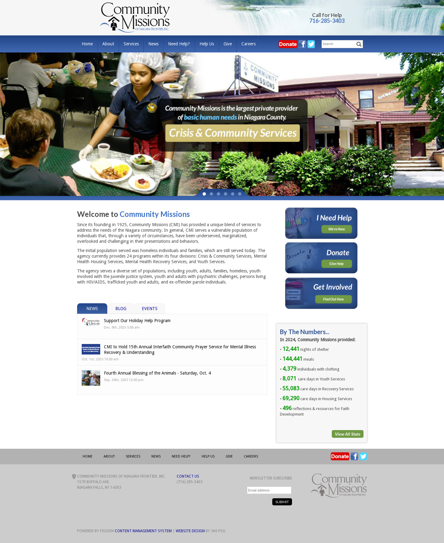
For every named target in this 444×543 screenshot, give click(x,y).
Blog (120, 308)
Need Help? (179, 43)
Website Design (190, 531)
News (153, 43)
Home (87, 43)
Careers (248, 43)
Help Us (206, 43)
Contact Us (188, 476)
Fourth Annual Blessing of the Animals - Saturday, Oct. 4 (157, 373)
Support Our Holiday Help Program (137, 320)
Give (228, 43)
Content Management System (143, 531)
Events (150, 308)
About (108, 43)
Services (131, 43)
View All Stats (347, 434)
